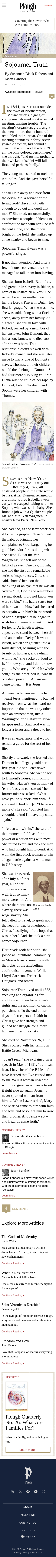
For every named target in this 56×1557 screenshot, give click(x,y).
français (38, 91)
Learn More (27, 1449)
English (28, 1536)
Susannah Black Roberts (28, 74)
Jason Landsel (15, 79)
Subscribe (48, 5)
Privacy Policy (21, 1553)
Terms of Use (35, 1553)
